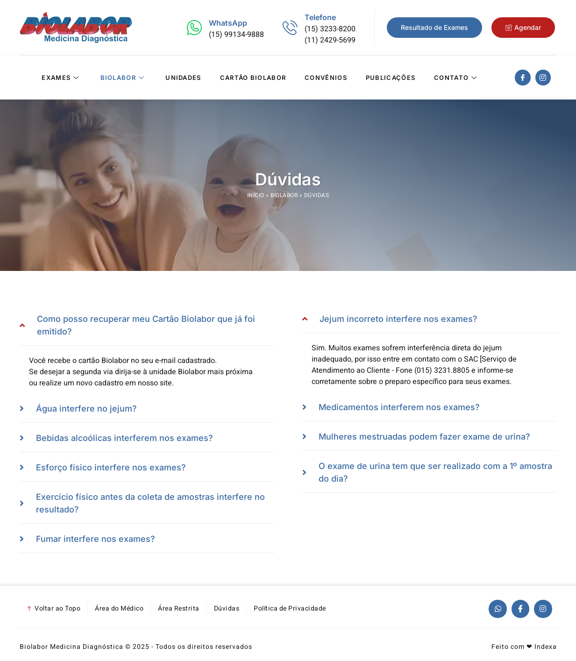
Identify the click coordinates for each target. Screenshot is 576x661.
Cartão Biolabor (253, 77)
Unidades (183, 77)
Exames (61, 77)
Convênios (326, 77)
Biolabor (123, 77)
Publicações (390, 77)
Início (255, 195)
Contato (456, 77)
